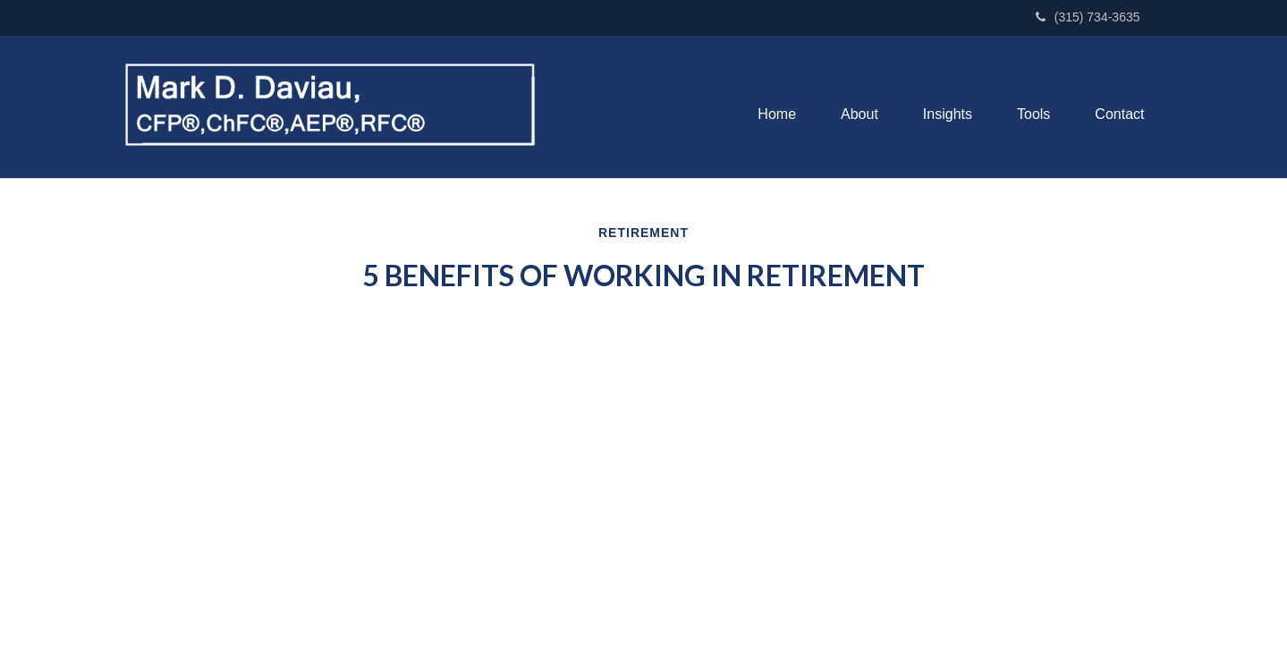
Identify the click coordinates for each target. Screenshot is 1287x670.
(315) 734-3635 (1088, 17)
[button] (859, 114)
